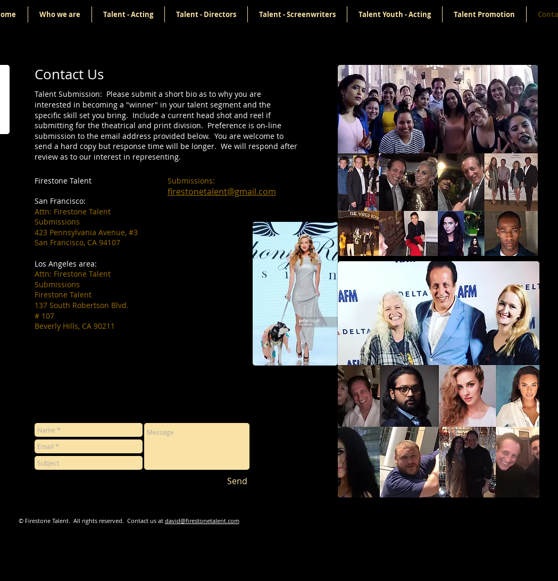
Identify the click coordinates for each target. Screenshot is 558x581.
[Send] (237, 480)
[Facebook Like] (452, 516)
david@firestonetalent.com (202, 521)
